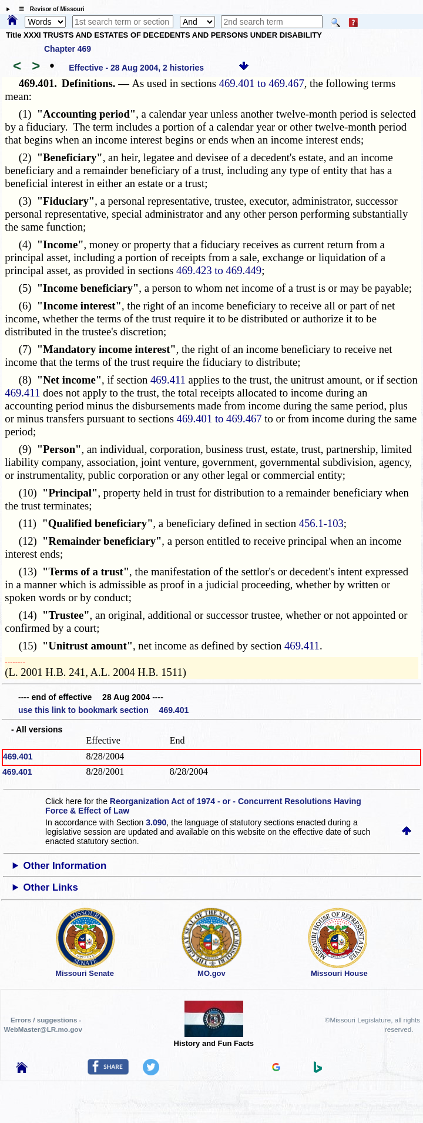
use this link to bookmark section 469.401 (103, 710)
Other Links (51, 887)
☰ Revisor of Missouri (49, 9)
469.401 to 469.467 (261, 83)
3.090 (156, 822)
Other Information (65, 865)
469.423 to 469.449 (218, 270)
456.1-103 (321, 523)
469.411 (168, 380)
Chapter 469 (67, 49)
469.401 (18, 756)
